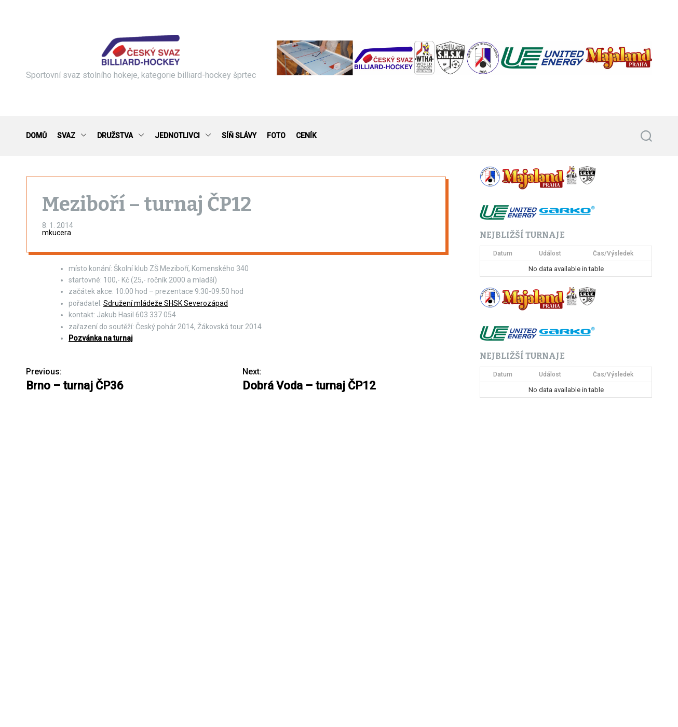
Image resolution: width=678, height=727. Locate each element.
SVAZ (72, 135)
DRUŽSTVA (120, 135)
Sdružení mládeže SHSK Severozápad (165, 303)
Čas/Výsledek (613, 253)
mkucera (56, 232)
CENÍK (306, 135)
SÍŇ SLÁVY (239, 135)
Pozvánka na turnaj (101, 338)
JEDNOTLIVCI (183, 135)
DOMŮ (36, 135)
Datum (502, 253)
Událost (550, 253)
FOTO (276, 135)
